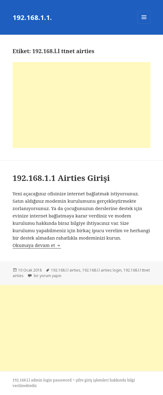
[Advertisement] (81, 105)
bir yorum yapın (47, 275)
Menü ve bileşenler (144, 23)
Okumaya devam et (37, 245)
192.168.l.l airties (65, 270)
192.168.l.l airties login (102, 270)
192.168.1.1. (32, 17)
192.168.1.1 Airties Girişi (61, 177)
